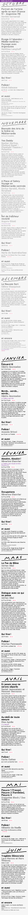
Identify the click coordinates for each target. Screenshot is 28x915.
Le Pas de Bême (10, 563)
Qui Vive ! (6, 78)
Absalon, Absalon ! (11, 459)
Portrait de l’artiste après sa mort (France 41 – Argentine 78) (13, 11)
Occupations (8, 492)
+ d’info (3, 271)
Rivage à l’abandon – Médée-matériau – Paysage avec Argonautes (12, 43)
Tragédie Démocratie (12, 856)
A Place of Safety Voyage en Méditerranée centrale (13, 183)
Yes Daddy (7, 141)
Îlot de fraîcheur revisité (10, 217)
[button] (26, 1)
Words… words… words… (9, 392)
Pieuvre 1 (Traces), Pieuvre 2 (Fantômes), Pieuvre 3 (13, 792)
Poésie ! (5, 85)
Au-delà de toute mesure (10, 718)
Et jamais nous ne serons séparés (10, 685)
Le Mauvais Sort (10, 284)
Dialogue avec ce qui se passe (12, 594)
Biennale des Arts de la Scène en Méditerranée (12, 131)
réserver (13, 51)
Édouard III (7, 364)
